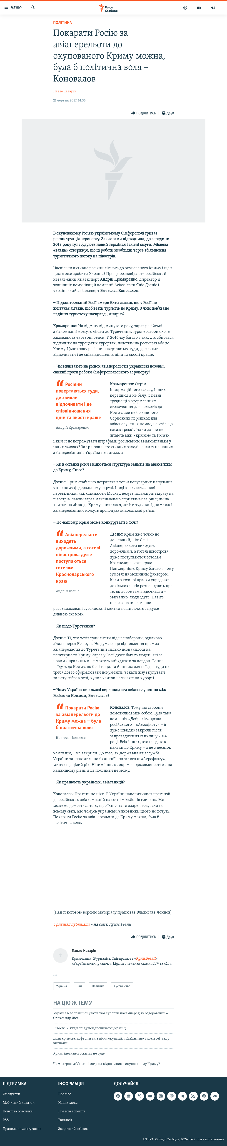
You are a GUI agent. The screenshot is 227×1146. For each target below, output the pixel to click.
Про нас (64, 1094)
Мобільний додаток (19, 1103)
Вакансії (65, 1120)
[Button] (143, 113)
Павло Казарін (65, 91)
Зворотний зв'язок (73, 1129)
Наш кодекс (67, 1103)
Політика (62, 23)
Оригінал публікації (71, 924)
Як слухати (11, 1094)
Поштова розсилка (18, 1111)
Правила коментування (22, 1129)
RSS (6, 1120)
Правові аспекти (71, 1111)
